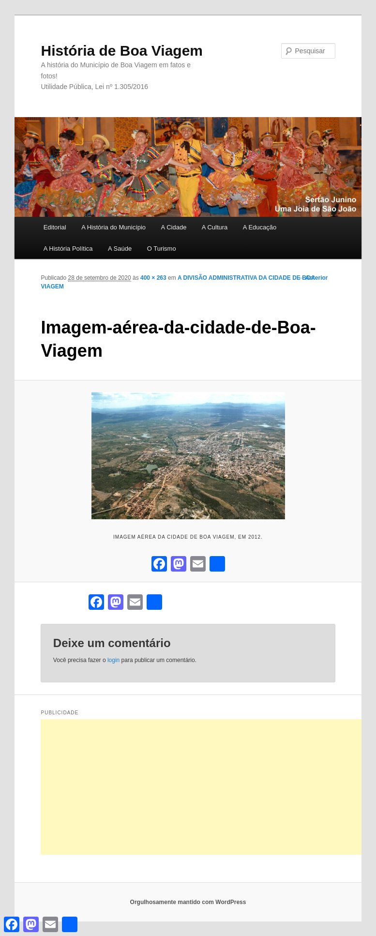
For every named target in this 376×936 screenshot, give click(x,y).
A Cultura (214, 227)
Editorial (55, 227)
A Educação (259, 227)
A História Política (68, 248)
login (113, 660)
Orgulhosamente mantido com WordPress (188, 902)
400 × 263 (153, 277)
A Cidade (174, 227)
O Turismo (161, 248)
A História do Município (113, 227)
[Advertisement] (208, 787)
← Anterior (313, 277)
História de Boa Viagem (122, 51)
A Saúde (120, 248)
